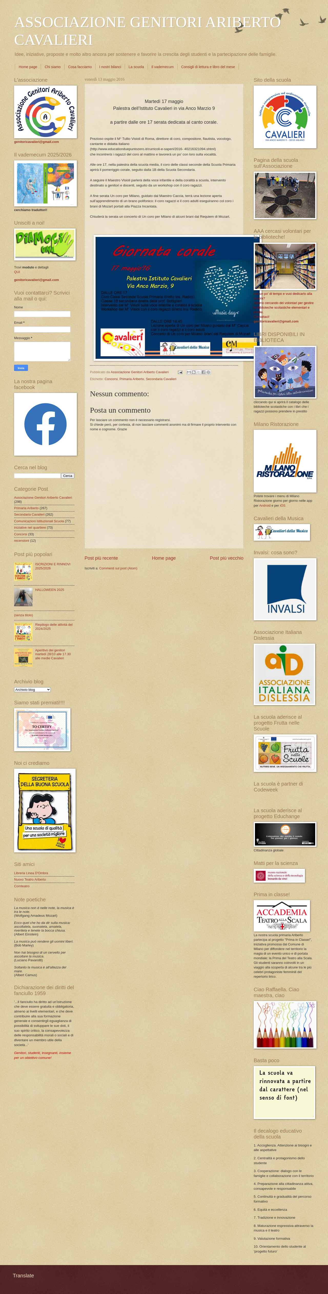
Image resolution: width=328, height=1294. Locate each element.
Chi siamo (52, 67)
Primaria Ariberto (131, 379)
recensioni (21, 540)
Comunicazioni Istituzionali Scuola (39, 521)
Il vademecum (162, 67)
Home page (28, 67)
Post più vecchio (226, 558)
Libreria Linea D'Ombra (31, 873)
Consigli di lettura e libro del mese (208, 67)
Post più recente (101, 558)
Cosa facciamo (80, 67)
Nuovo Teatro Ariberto (30, 879)
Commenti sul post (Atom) (118, 568)
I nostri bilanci (110, 67)
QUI (17, 272)
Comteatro (21, 886)
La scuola (136, 67)
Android (264, 505)
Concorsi (111, 379)
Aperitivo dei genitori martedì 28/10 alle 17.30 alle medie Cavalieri (53, 654)
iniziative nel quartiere (30, 527)
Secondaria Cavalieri (161, 379)
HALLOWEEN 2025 (49, 590)
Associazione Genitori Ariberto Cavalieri (43, 497)
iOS (282, 505)
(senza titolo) (23, 615)
